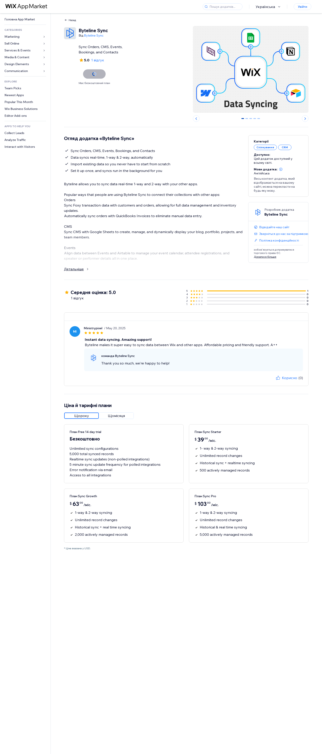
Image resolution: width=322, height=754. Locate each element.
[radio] (81, 416)
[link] (25, 19)
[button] (281, 169)
